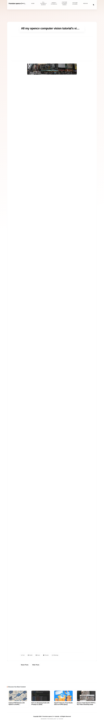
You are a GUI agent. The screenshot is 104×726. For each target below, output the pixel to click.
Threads (46, 655)
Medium (85, 3)
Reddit (30, 655)
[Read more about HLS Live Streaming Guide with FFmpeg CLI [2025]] (40, 696)
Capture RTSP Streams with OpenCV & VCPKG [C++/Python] (17, 704)
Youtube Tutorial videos (64, 3)
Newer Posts (24, 664)
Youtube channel (75, 3)
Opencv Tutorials (54, 3)
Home (32, 3)
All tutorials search (43, 3)
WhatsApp (55, 655)
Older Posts (35, 664)
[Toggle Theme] (93, 4)
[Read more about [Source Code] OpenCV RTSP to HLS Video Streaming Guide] (86, 696)
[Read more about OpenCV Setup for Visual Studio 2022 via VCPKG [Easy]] (63, 696)
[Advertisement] (52, 49)
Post (23, 655)
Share (38, 655)
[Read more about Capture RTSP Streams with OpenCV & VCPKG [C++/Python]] (18, 696)
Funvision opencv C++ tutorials (19, 3)
